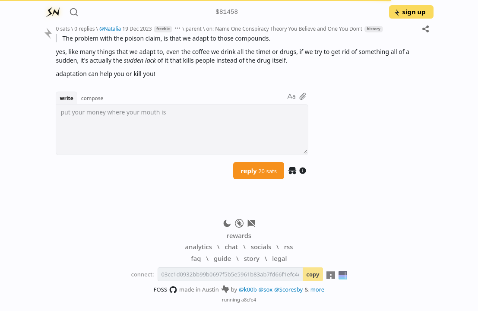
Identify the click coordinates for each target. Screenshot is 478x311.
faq (196, 258)
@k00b (248, 289)
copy (312, 274)
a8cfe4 (248, 299)
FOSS (165, 290)
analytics (198, 246)
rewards (239, 235)
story (252, 258)
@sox (265, 289)
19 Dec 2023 (137, 28)
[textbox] (182, 129)
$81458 (226, 12)
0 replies (84, 28)
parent (194, 28)
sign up (409, 11)
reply (259, 170)
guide (222, 258)
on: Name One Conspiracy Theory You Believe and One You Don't (284, 28)
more (317, 289)
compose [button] (92, 98)
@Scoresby (288, 289)
